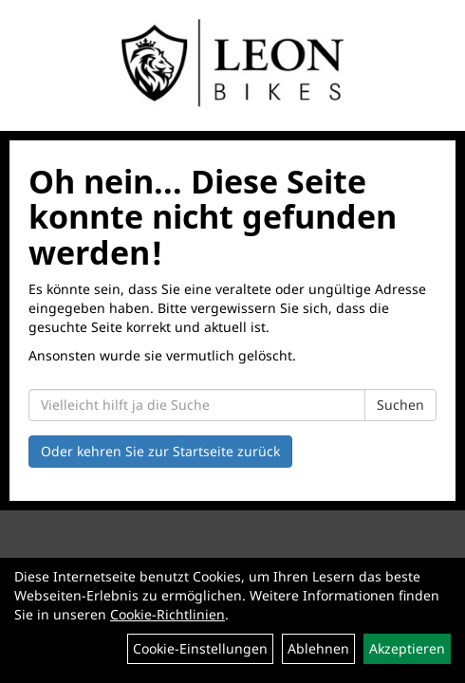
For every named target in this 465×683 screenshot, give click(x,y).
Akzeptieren (407, 648)
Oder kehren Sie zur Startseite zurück (160, 451)
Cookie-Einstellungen (200, 648)
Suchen (400, 405)
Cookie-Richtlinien (167, 614)
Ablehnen (318, 648)
